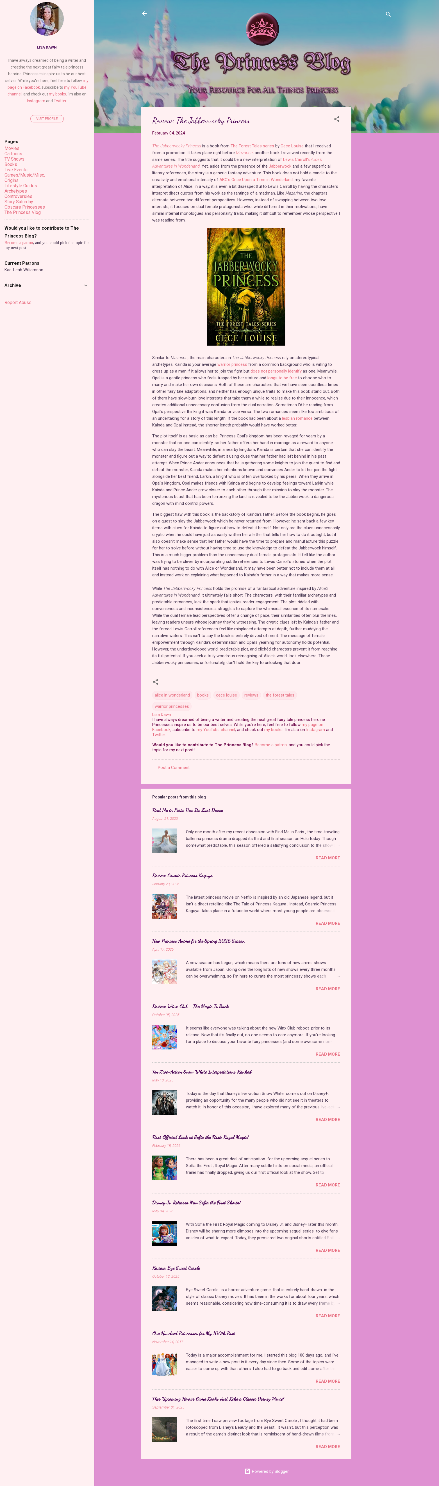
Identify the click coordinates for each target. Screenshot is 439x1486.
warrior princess (232, 364)
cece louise (226, 695)
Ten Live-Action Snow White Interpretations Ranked (201, 1072)
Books (10, 164)
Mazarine (244, 152)
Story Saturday (18, 201)
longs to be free (282, 377)
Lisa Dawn (47, 47)
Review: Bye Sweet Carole (176, 1268)
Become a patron (271, 744)
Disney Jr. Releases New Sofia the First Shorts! (196, 1202)
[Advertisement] (374, 191)
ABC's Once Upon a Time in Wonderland (256, 179)
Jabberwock (280, 166)
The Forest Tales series (252, 146)
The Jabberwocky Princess (176, 146)
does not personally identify (276, 371)
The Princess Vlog (22, 212)
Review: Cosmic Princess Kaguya (182, 875)
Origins (11, 180)
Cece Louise (292, 146)
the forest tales (280, 695)
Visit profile (47, 119)
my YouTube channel (216, 729)
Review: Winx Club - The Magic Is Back (190, 1006)
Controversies (18, 196)
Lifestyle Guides (20, 185)
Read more (328, 857)
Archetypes (15, 191)
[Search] (388, 15)
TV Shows (14, 159)
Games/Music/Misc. (24, 175)
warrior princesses (172, 706)
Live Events (16, 169)
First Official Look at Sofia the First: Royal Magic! (200, 1137)
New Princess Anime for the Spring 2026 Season (198, 941)
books (203, 695)
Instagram (315, 729)
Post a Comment (174, 767)
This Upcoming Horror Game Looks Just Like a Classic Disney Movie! (218, 1399)
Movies (11, 148)
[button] (336, 120)
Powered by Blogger (266, 1471)
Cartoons (13, 153)
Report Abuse (17, 302)
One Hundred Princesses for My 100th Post (193, 1333)
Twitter (158, 734)
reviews (251, 695)
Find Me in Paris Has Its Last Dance (187, 810)
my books (273, 729)
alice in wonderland (172, 695)
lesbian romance (297, 418)
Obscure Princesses (24, 207)
